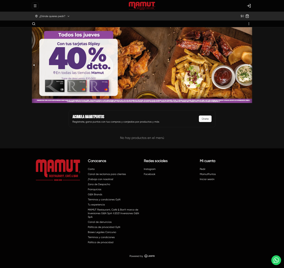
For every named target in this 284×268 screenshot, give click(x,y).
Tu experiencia (96, 204)
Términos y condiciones (101, 237)
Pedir (202, 169)
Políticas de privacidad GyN (104, 227)
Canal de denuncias (100, 221)
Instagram (150, 169)
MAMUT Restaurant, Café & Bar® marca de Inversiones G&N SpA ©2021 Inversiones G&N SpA (113, 213)
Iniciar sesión (207, 179)
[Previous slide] (34, 65)
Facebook (149, 174)
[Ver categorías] (249, 23)
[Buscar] (34, 24)
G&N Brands (95, 194)
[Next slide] (250, 65)
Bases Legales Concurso (102, 232)
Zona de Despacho (99, 184)
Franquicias (94, 189)
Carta (91, 169)
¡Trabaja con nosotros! (100, 179)
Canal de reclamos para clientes (107, 174)
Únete (205, 118)
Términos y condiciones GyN (104, 199)
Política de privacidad (100, 242)
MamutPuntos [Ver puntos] (208, 174)
